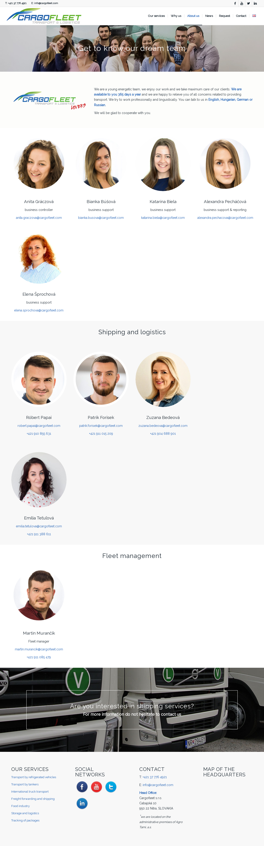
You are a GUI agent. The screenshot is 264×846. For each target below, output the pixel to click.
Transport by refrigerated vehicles (33, 777)
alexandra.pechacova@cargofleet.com (225, 218)
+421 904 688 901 (163, 433)
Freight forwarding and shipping (33, 798)
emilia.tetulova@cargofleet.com (39, 526)
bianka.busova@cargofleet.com (101, 218)
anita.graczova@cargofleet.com (39, 218)
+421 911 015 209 (101, 433)
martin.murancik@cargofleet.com (39, 649)
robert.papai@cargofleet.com (39, 426)
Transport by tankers (24, 784)
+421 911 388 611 (39, 534)
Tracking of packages (25, 820)
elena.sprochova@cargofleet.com (38, 310)
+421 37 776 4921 (17, 3)
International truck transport (30, 791)
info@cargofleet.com (46, 3)
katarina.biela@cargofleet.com (163, 218)
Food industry (20, 806)
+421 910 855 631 (39, 433)
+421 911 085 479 (39, 657)
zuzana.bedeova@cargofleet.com (162, 426)
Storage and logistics (25, 813)
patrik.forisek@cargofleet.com (101, 426)
